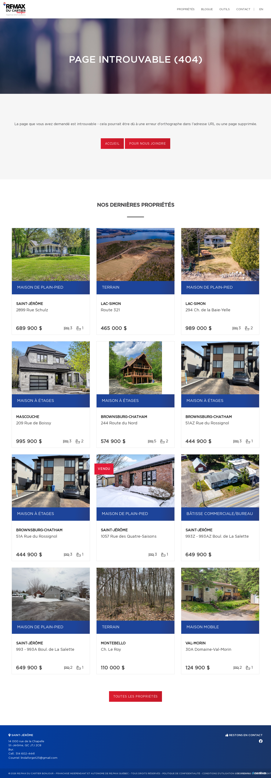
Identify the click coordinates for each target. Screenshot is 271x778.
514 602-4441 (25, 753)
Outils (224, 9)
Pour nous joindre (147, 143)
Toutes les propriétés (135, 696)
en (261, 9)
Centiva (259, 773)
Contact (243, 9)
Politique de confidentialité (181, 773)
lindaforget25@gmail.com (39, 758)
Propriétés (186, 9)
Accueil (112, 143)
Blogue (207, 9)
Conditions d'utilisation (218, 773)
